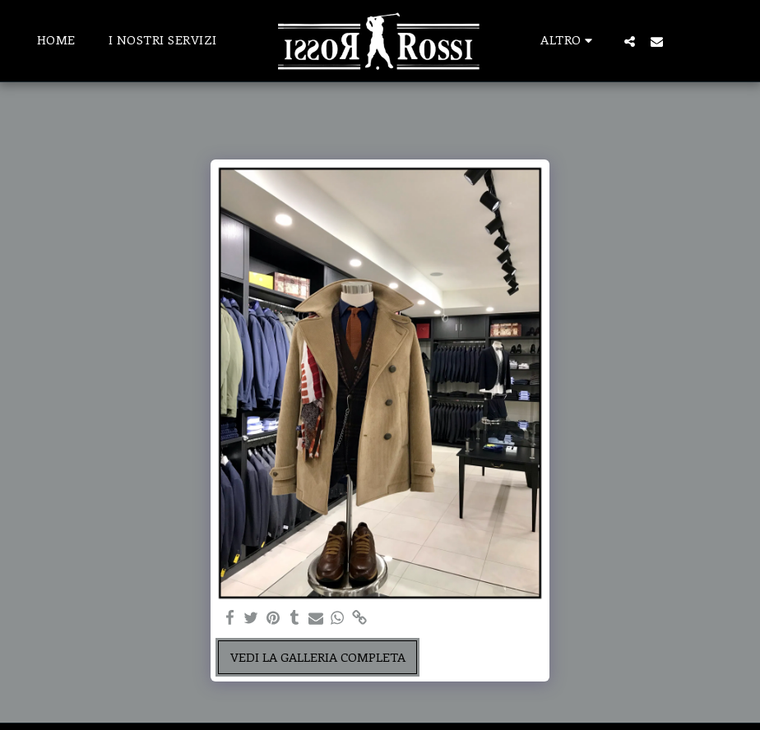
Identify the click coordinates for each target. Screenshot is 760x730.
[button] (629, 41)
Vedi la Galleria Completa (317, 657)
